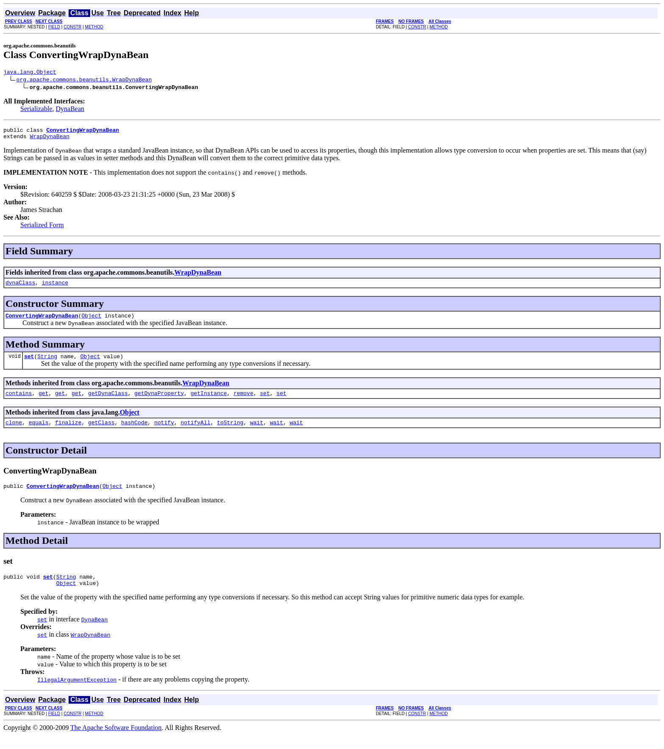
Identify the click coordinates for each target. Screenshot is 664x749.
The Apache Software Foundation (116, 741)
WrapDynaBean (49, 140)
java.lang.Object (29, 73)
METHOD (94, 27)
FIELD (54, 27)
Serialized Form (42, 228)
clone (14, 432)
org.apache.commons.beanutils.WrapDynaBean (84, 80)
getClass (101, 432)
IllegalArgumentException (76, 693)
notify (164, 432)
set (29, 364)
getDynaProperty (159, 402)
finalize (68, 432)
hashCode (134, 432)
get (43, 402)
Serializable (36, 110)
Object (91, 322)
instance (55, 287)
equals (39, 432)
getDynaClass (108, 402)
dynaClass (20, 287)
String (47, 364)
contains (19, 402)
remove (243, 402)
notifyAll (195, 432)
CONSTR (72, 27)
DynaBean (70, 110)
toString (230, 432)
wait (256, 432)
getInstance (209, 402)
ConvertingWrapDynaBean (42, 322)
